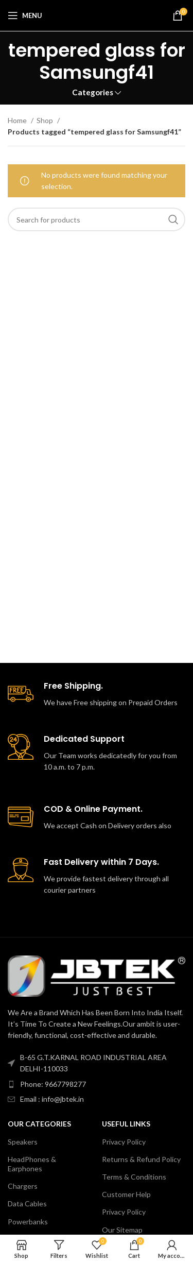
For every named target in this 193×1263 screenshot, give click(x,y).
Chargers (23, 1186)
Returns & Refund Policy (141, 1159)
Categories (92, 92)
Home (18, 120)
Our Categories (39, 1123)
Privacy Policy (124, 1141)
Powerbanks (28, 1221)
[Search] (96, 219)
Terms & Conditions (134, 1176)
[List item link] (96, 1084)
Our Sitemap (122, 1229)
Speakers (23, 1141)
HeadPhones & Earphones (32, 1164)
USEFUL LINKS (126, 1123)
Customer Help (126, 1194)
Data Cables (27, 1203)
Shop (46, 120)
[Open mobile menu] (25, 15)
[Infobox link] (96, 694)
